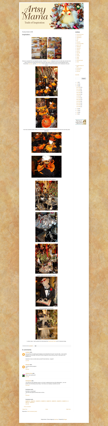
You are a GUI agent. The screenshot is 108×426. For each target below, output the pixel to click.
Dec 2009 (78, 87)
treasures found (79, 60)
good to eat (78, 45)
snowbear (28, 352)
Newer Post (24, 409)
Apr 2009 (78, 101)
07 (77, 110)
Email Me (77, 74)
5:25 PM (27, 376)
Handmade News (52, 341)
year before (38, 63)
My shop (78, 71)
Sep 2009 (78, 92)
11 (77, 82)
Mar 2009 (78, 103)
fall (77, 40)
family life (78, 42)
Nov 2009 (78, 89)
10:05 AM (27, 395)
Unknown (28, 364)
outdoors (78, 49)
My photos (78, 69)
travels (77, 58)
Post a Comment (27, 406)
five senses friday (79, 43)
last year (30, 63)
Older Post (68, 409)
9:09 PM (27, 404)
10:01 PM (27, 385)
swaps (77, 57)
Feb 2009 (78, 104)
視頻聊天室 (28, 401)
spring (77, 54)
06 (77, 112)
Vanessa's (48, 61)
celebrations (78, 37)
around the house (79, 34)
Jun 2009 (78, 97)
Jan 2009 (78, 106)
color (77, 39)
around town (78, 35)
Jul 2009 (78, 96)
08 (77, 108)
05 (77, 114)
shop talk (78, 52)
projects (78, 51)
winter (77, 61)
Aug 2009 (78, 94)
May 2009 (78, 99)
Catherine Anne (29, 373)
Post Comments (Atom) (32, 411)
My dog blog (78, 68)
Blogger (65, 419)
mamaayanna (28, 380)
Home (47, 409)
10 (77, 84)
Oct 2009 (78, 90)
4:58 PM (27, 369)
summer (78, 55)
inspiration (78, 48)
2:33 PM (27, 360)
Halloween (78, 46)
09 (77, 85)
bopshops (56, 419)
